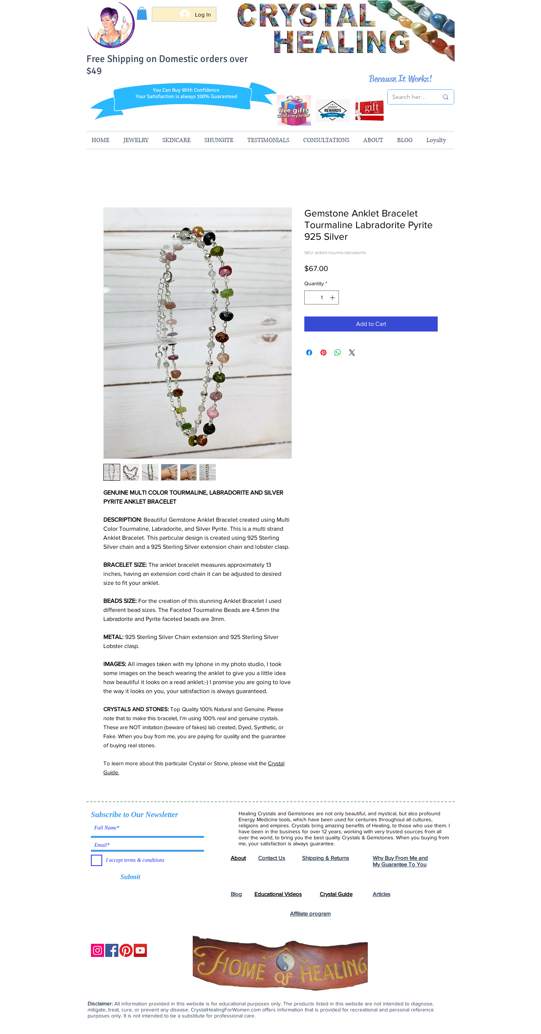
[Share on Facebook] (309, 352)
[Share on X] (352, 352)
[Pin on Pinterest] (323, 352)
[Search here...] (409, 97)
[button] (141, 13)
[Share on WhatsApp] (337, 352)
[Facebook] (111, 950)
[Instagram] (97, 950)
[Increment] (333, 297)
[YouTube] (140, 950)
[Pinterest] (126, 950)
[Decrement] (310, 297)
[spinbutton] (321, 297)
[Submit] (130, 877)
